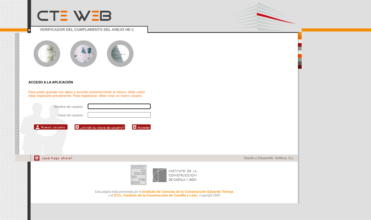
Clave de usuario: (70, 115)
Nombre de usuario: (68, 106)
